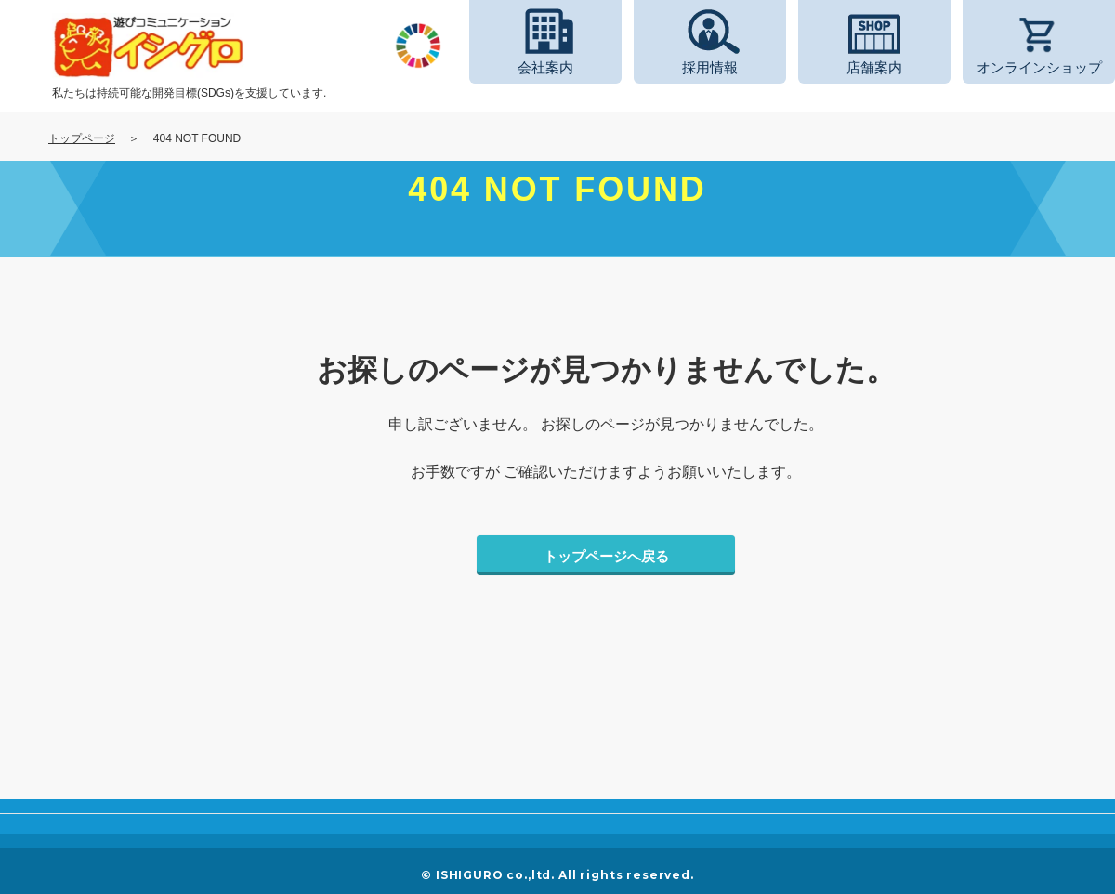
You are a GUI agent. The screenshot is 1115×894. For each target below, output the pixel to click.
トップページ (81, 138)
